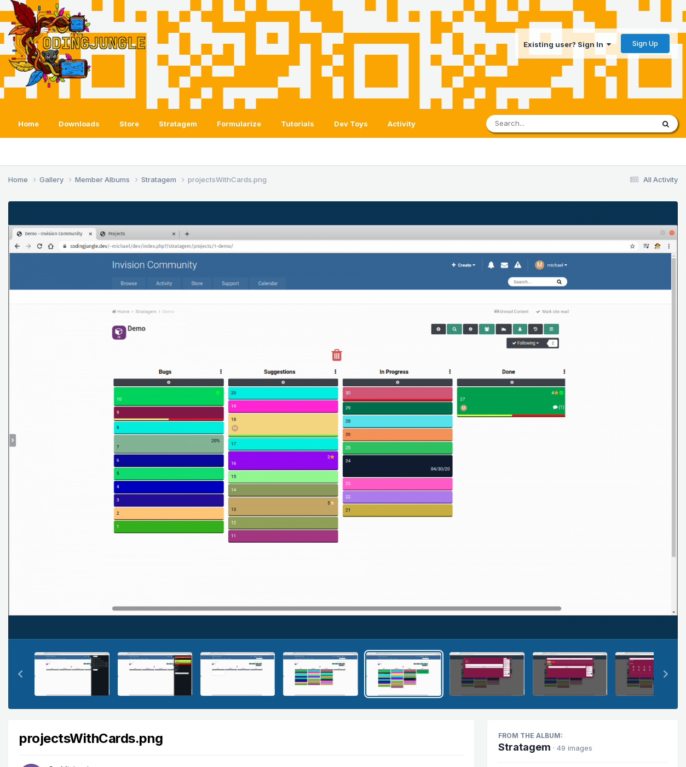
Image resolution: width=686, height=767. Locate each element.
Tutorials (297, 123)
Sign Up (645, 43)
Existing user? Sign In (567, 44)
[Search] (540, 123)
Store (129, 123)
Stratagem (178, 123)
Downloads (79, 123)
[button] (20, 674)
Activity (402, 123)
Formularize (239, 123)
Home (28, 123)
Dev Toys (351, 123)
